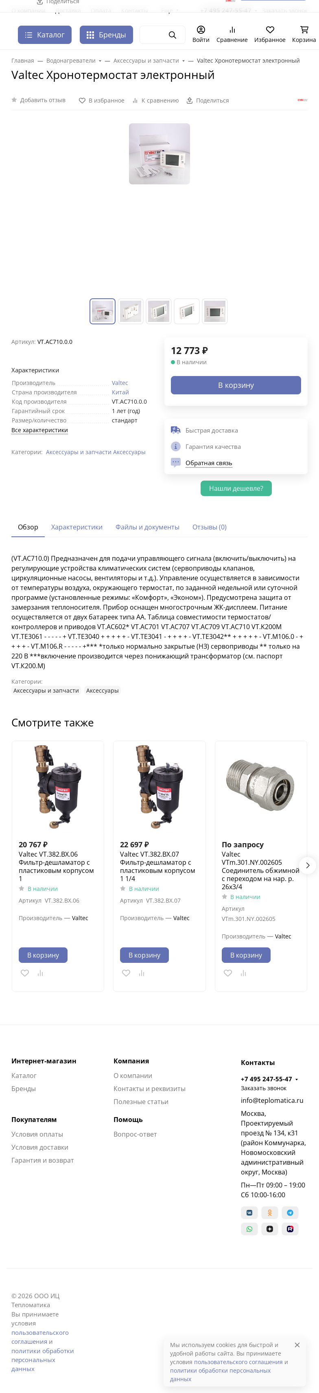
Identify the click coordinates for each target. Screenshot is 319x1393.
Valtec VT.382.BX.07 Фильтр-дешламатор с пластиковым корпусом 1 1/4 (157, 866)
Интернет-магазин (43, 1061)
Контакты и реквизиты (150, 1088)
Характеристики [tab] (77, 527)
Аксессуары (129, 452)
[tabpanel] (159, 624)
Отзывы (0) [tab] (209, 527)
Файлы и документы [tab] (147, 527)
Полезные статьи (141, 1101)
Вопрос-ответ (135, 1134)
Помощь (128, 1119)
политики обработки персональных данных (42, 1360)
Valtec (120, 383)
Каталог (24, 1075)
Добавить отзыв (43, 100)
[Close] (297, 1345)
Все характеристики (39, 430)
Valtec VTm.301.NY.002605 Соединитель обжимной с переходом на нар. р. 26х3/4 (260, 870)
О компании (133, 1075)
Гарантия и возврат (42, 1160)
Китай (120, 392)
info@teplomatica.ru (272, 1100)
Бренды (106, 34)
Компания (131, 1061)
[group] (159, 209)
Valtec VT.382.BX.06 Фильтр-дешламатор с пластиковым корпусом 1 (56, 866)
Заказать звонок (263, 1088)
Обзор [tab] (28, 527)
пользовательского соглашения (238, 1362)
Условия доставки (39, 1147)
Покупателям (34, 1119)
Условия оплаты (37, 1134)
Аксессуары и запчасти (78, 452)
